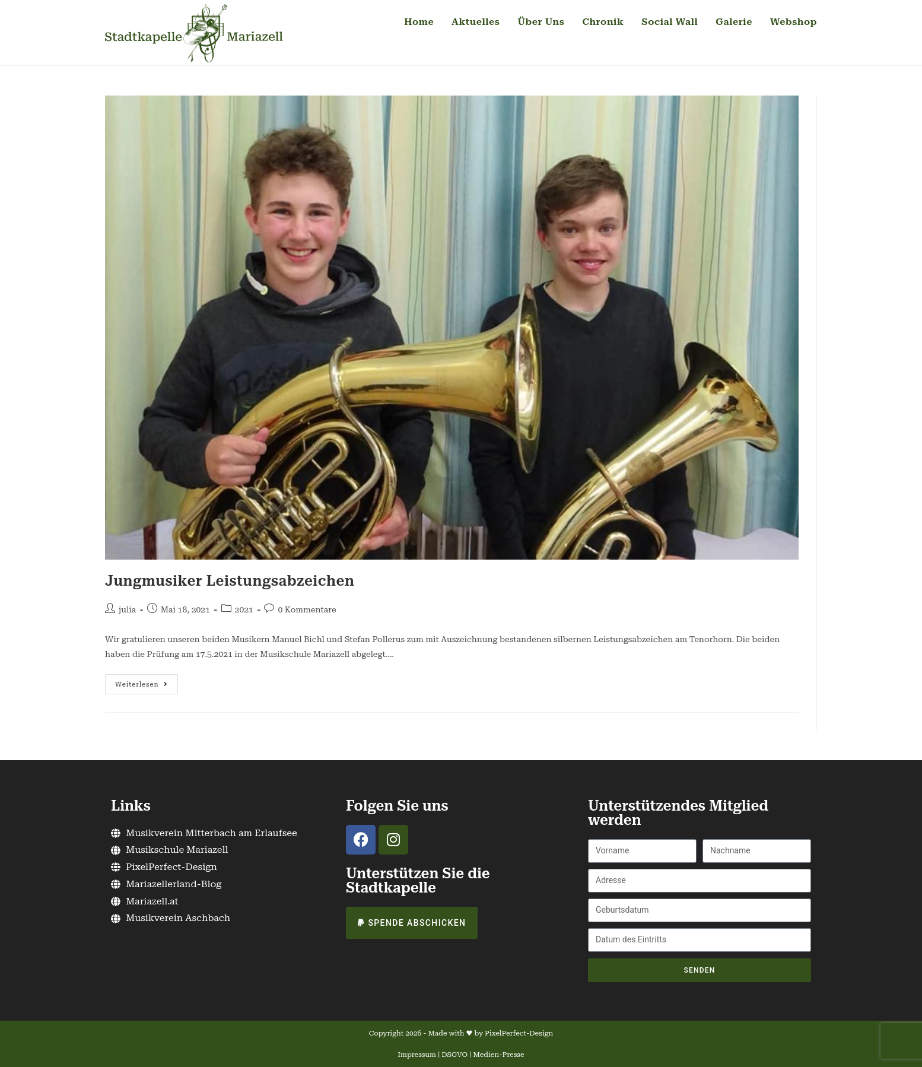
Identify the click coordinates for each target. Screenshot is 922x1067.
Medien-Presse (498, 1054)
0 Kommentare (307, 609)
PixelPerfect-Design (519, 1033)
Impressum (417, 1054)
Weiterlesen (146, 681)
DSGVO (454, 1054)
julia (127, 609)
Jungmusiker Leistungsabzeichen (229, 581)
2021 (244, 609)
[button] (412, 923)
